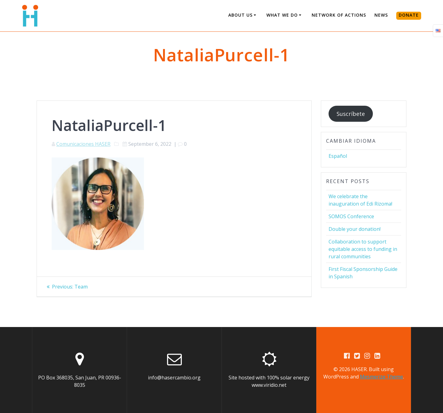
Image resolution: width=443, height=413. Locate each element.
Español (338, 156)
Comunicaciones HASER (83, 144)
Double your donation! (355, 229)
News (381, 15)
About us (240, 15)
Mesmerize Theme (381, 376)
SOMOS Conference (351, 216)
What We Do (282, 15)
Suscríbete (351, 113)
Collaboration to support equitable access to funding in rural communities (363, 249)
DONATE (409, 15)
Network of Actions (339, 15)
